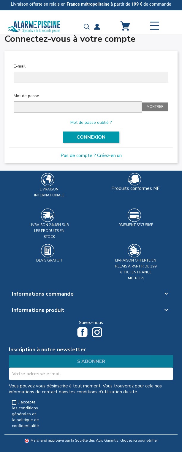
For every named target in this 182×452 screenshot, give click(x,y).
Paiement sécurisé (135, 224)
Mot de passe (26, 96)
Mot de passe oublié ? (91, 122)
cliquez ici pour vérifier (139, 440)
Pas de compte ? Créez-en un (91, 155)
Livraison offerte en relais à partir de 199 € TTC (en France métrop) (135, 269)
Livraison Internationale (49, 192)
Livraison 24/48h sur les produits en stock (49, 230)
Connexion (91, 137)
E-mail (20, 66)
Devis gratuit (49, 260)
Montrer (155, 107)
